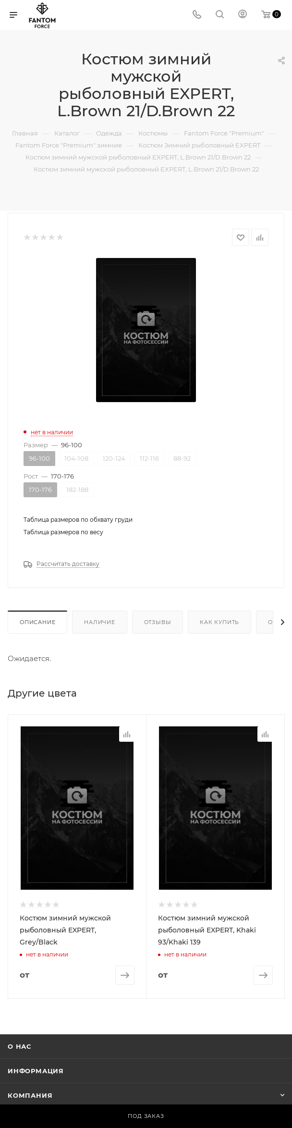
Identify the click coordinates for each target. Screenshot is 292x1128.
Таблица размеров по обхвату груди (78, 519)
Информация (36, 1070)
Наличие (99, 622)
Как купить (219, 622)
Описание (37, 622)
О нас (19, 1046)
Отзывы (157, 622)
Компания (30, 1095)
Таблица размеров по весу (63, 532)
